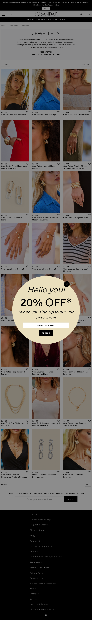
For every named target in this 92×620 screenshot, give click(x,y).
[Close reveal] (67, 284)
